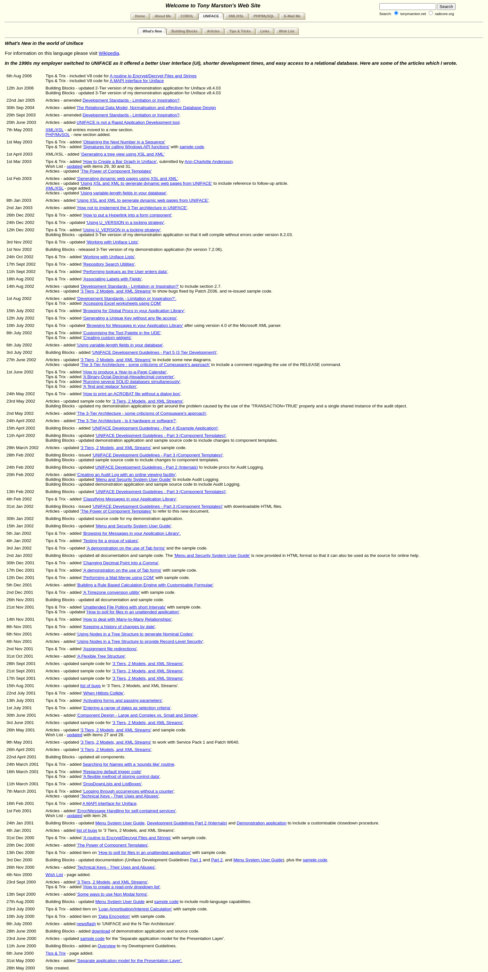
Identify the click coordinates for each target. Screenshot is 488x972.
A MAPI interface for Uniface (137, 80)
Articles (213, 31)
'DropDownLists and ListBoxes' (112, 783)
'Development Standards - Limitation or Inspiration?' (129, 286)
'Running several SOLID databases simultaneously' (131, 381)
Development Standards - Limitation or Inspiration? (131, 100)
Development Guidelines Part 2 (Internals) (187, 823)
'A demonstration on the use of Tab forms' (125, 548)
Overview (107, 945)
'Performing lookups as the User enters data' (125, 271)
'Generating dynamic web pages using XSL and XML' (127, 178)
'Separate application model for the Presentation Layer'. (129, 960)
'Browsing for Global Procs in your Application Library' (134, 310)
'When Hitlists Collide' (103, 693)
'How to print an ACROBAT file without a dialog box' (132, 393)
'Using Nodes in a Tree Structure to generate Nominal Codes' (135, 634)
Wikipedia (109, 53)
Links (265, 31)
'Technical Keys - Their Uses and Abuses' (119, 796)
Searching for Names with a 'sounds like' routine (128, 764)
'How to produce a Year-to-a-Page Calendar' (125, 372)
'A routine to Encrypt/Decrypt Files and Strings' (127, 837)
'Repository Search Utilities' (109, 264)
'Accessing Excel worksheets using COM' (122, 303)
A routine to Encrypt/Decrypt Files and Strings (153, 75)
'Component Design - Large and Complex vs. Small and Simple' (137, 715)
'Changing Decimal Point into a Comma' (121, 562)
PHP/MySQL (264, 16)
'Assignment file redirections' (110, 648)
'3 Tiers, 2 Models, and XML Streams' (115, 291)
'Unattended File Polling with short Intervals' (124, 607)
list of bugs (90, 685)
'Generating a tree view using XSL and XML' (122, 154)
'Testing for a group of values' (110, 540)
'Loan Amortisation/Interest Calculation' (135, 909)
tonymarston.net (413, 14)
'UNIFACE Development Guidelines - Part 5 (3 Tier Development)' (154, 352)
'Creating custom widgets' (107, 337)
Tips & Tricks (240, 31)
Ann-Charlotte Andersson (209, 161)
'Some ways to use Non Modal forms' (112, 894)
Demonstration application (261, 823)
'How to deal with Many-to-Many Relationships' (127, 619)
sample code (191, 146)
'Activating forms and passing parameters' (122, 700)
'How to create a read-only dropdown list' (121, 886)
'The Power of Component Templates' (116, 171)
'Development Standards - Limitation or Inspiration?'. (126, 298)
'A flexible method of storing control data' (121, 776)
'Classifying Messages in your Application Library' (130, 499)
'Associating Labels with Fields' (112, 279)
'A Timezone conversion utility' (111, 592)
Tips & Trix (55, 953)
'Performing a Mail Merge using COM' (118, 577)
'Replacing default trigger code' (112, 771)
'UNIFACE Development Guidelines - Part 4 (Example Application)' (155, 428)
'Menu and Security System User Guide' (133, 479)
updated (74, 166)
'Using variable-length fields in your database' (123, 193)
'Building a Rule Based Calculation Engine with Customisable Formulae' (145, 585)
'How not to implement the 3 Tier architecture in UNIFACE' (132, 207)
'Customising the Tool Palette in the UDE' (122, 332)
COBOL (187, 16)
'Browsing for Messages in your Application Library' (134, 325)
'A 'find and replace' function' (110, 386)
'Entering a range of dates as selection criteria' (127, 707)
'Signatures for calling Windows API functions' (126, 146)
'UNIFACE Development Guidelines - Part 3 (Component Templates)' (160, 435)
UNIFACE (211, 16)
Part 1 (196, 859)
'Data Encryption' (114, 916)
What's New (152, 31)
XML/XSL (236, 16)
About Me (163, 16)
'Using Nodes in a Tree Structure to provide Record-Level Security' (140, 641)
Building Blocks (184, 31)
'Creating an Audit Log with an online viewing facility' (126, 474)
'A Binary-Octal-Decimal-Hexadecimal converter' (128, 376)
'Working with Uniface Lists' (112, 242)
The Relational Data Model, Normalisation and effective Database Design (146, 107)
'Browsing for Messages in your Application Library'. (132, 533)
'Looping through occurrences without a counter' (128, 791)
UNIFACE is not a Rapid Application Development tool (128, 122)
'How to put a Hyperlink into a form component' (127, 215)
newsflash (86, 923)
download (101, 931)
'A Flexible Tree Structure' (101, 656)
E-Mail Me (292, 16)
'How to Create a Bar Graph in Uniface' (120, 161)
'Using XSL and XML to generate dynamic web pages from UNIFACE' (146, 183)
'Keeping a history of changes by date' (119, 626)
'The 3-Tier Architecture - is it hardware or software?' (126, 420)
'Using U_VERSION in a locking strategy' (125, 222)
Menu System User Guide (120, 823)
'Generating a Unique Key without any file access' (130, 318)
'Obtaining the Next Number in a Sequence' (124, 142)
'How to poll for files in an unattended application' (132, 612)
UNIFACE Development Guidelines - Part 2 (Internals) (146, 467)
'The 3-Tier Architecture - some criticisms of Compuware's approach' (145, 364)
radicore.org (444, 14)
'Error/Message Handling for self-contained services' (126, 810)
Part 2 (217, 859)
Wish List (286, 31)
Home (140, 16)
